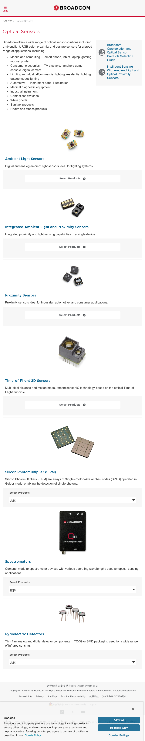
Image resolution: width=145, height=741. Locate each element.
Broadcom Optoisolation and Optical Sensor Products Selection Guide (116, 52)
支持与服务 (69, 686)
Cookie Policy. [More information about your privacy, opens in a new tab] (33, 735)
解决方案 (57, 686)
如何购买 (92, 686)
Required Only (119, 727)
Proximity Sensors (20, 295)
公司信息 (81, 686)
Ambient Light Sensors (24, 159)
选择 (39, 500)
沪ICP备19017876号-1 (114, 696)
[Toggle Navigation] (5, 8)
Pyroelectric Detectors (24, 634)
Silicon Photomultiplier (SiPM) (30, 472)
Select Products (85, 178)
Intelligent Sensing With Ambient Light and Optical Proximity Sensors (119, 72)
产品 (49, 686)
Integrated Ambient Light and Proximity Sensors (47, 227)
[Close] (133, 709)
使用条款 (94, 696)
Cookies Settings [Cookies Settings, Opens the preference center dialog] (119, 735)
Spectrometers (18, 561)
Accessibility (25, 696)
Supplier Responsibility (73, 696)
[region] (71, 721)
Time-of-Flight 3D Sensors (27, 381)
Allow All (119, 720)
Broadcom (72, 8)
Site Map (52, 696)
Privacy (40, 696)
